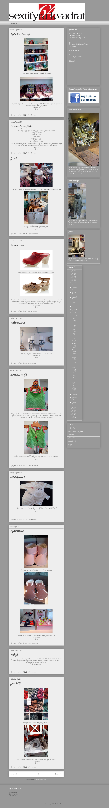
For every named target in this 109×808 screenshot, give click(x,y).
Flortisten (71, 435)
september (75, 297)
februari (74, 398)
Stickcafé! (14, 655)
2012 (72, 408)
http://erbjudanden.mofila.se (75, 431)
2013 (72, 280)
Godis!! (13, 158)
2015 (72, 274)
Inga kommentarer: (33, 115)
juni (73, 310)
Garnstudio (71, 438)
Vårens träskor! (17, 245)
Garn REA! (15, 684)
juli (73, 307)
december (74, 283)
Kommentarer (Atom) (40, 779)
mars (73, 395)
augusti (74, 302)
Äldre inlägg (58, 774)
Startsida (14, 23)
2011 (72, 411)
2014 (72, 277)
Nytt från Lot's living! (20, 34)
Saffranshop (71, 428)
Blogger (62, 804)
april (73, 316)
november (74, 288)
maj (73, 313)
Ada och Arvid (72, 441)
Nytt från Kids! (17, 531)
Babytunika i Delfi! (18, 375)
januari (74, 403)
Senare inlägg (14, 774)
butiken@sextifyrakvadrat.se (75, 57)
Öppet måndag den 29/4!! (21, 127)
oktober (74, 293)
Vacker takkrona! (17, 323)
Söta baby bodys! (17, 477)
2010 (72, 414)
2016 (72, 271)
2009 (72, 417)
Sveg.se (70, 445)
